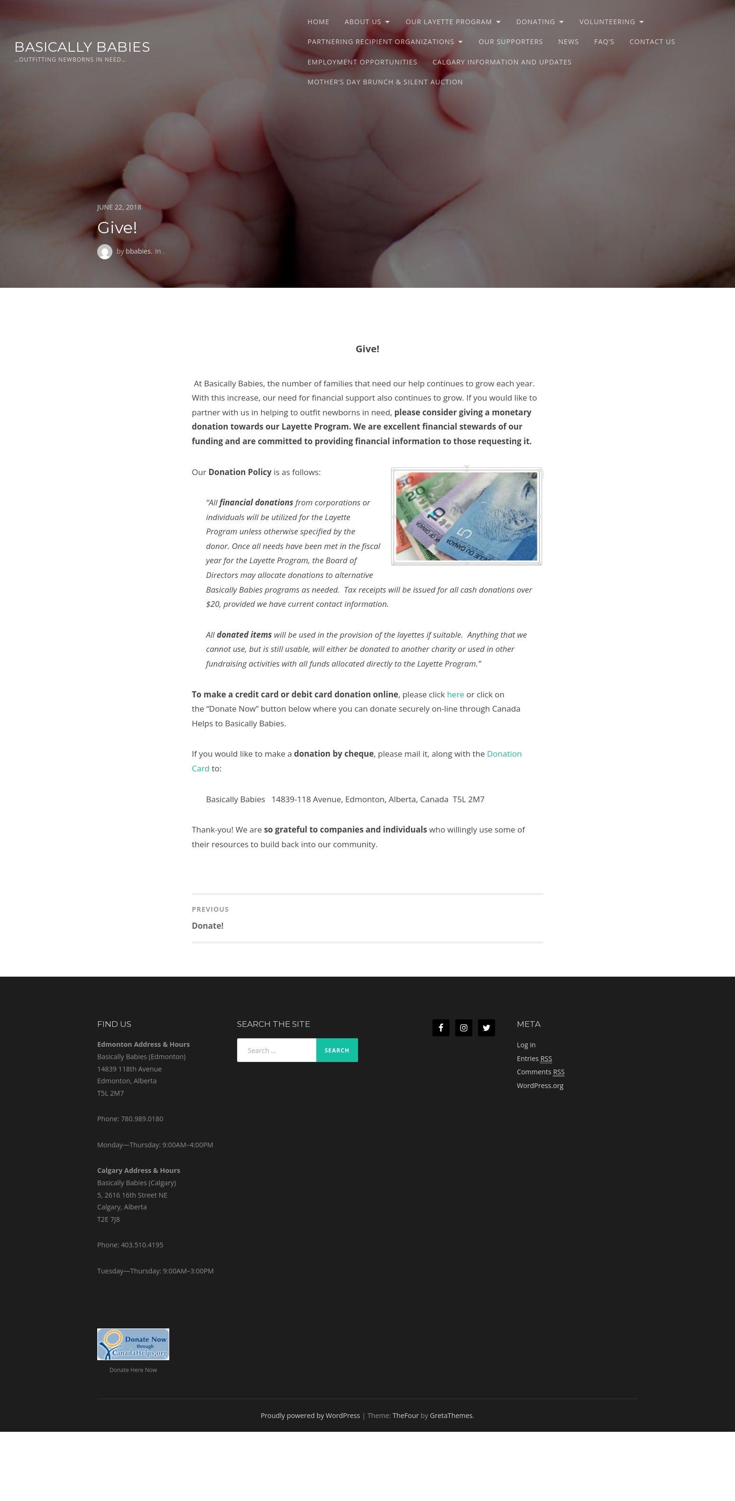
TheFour (406, 1415)
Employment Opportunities (362, 61)
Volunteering (607, 21)
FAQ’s (604, 41)
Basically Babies (82, 46)
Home (318, 21)
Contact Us (653, 41)
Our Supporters (510, 41)
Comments (541, 1072)
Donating (535, 21)
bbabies (138, 251)
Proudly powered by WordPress (310, 1415)
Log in (526, 1044)
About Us (363, 21)
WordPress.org (540, 1085)
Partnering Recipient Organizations (380, 41)
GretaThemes (451, 1415)
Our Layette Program (448, 21)
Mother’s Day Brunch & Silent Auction (385, 81)
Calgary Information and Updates (502, 61)
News (568, 41)
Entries (534, 1058)
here (455, 694)
